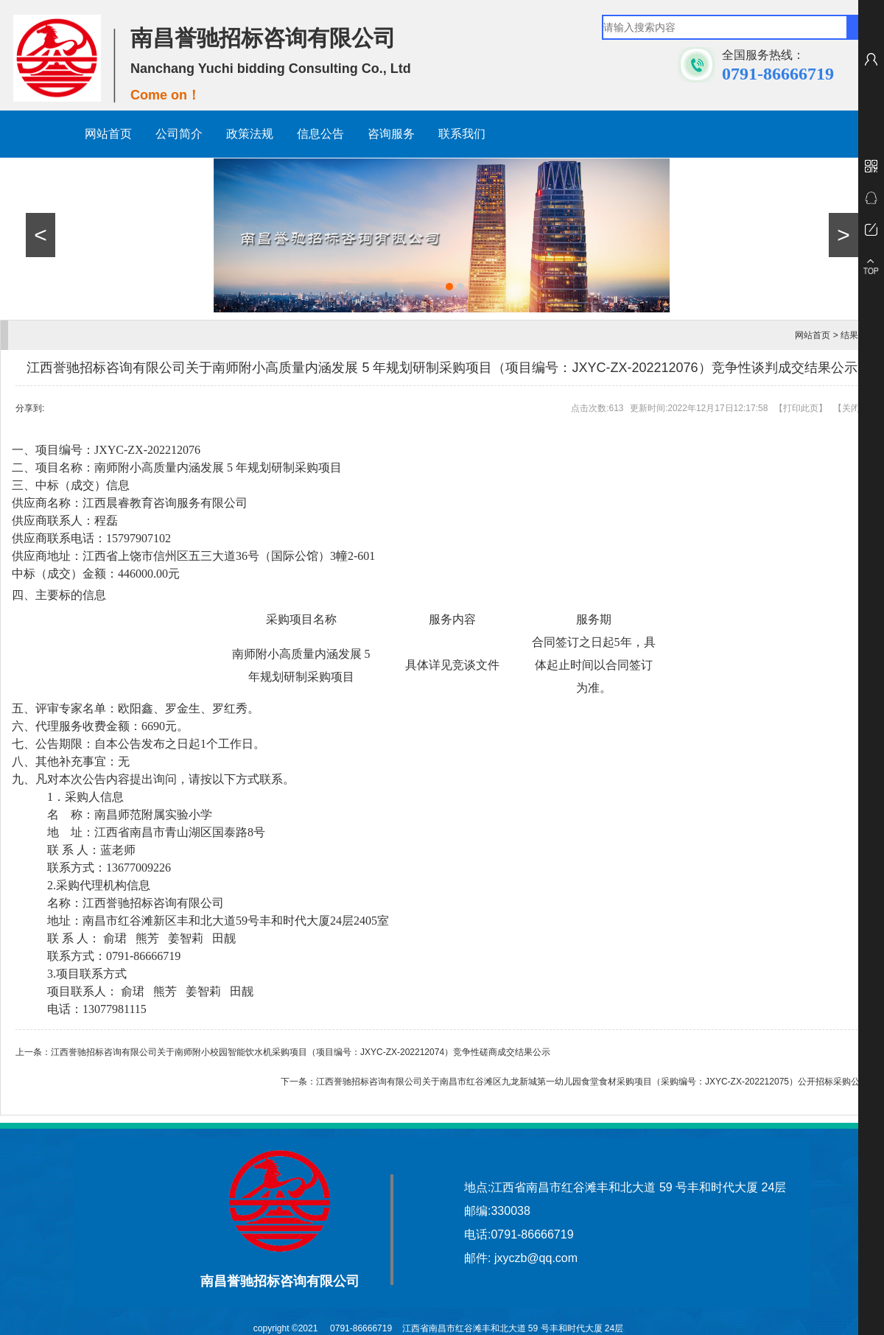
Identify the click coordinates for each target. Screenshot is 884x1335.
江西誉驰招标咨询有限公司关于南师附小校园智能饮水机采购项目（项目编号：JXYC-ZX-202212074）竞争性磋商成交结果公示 (300, 1052)
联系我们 (461, 133)
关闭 (851, 408)
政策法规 (249, 133)
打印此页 (800, 408)
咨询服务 (391, 133)
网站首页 (108, 133)
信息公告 (320, 133)
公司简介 (179, 133)
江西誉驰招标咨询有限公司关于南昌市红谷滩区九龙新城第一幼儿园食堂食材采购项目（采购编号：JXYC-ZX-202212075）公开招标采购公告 (592, 1081)
